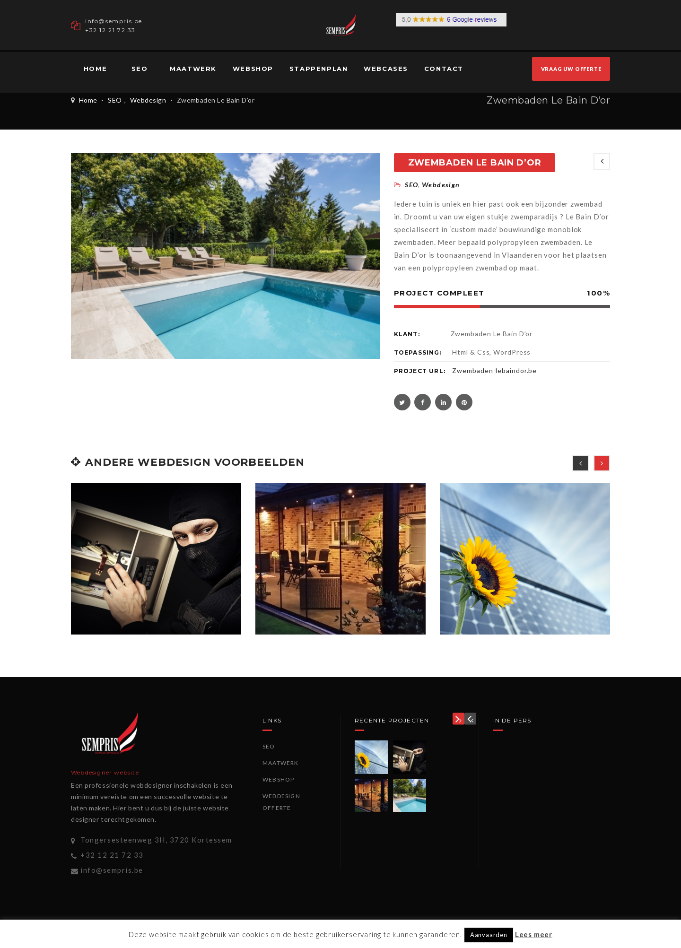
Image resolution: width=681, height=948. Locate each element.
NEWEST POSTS (602, 161)
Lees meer (533, 934)
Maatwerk (193, 68)
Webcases (386, 68)
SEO (139, 68)
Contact (443, 68)
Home (95, 68)
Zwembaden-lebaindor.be (494, 370)
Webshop (253, 68)
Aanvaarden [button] (488, 935)
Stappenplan (318, 68)
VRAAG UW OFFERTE (571, 69)
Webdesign (148, 100)
